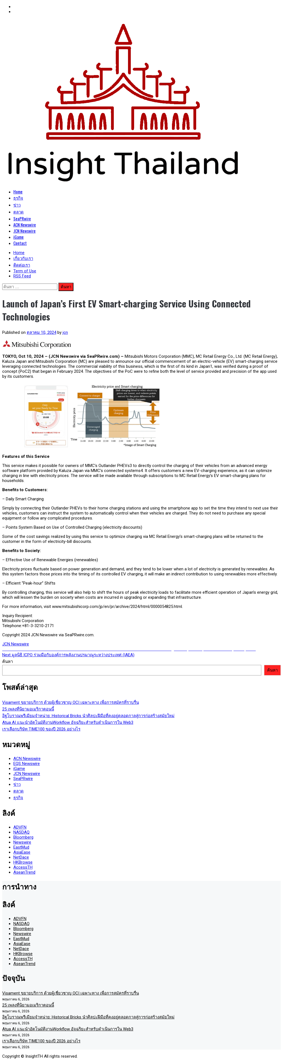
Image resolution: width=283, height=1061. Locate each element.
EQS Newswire (26, 763)
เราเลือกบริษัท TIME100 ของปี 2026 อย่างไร (41, 729)
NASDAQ (21, 832)
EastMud (21, 847)
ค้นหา (7, 661)
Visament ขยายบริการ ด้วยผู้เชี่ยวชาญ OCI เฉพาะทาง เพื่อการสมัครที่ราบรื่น (70, 702)
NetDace (21, 857)
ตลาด (18, 211)
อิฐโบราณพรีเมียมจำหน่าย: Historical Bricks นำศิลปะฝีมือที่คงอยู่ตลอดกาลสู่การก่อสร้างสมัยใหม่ (88, 715)
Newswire (22, 842)
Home (18, 191)
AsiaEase (21, 852)
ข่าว (17, 205)
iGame (18, 237)
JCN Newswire (24, 231)
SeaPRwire (22, 218)
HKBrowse (23, 862)
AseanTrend (24, 872)
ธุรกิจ (18, 198)
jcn (65, 332)
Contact (20, 243)
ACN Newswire (24, 225)
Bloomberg (23, 837)
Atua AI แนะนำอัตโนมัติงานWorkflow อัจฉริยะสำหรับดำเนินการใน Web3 (67, 722)
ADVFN (19, 827)
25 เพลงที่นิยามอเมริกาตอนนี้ (28, 709)
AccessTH (23, 867)
